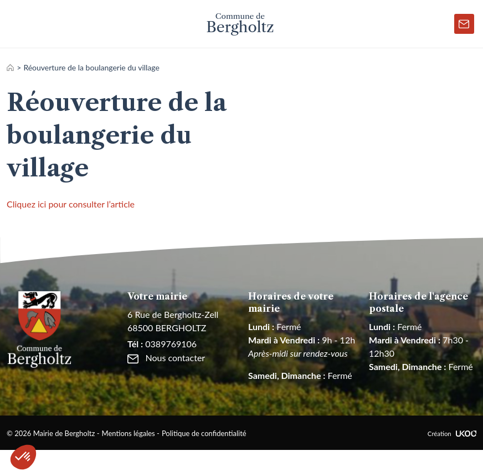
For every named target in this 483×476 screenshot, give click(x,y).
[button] (23, 457)
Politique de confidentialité (204, 433)
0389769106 (162, 343)
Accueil (10, 67)
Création (452, 433)
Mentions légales (128, 433)
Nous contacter (166, 357)
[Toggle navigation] (17, 24)
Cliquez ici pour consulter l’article (71, 204)
